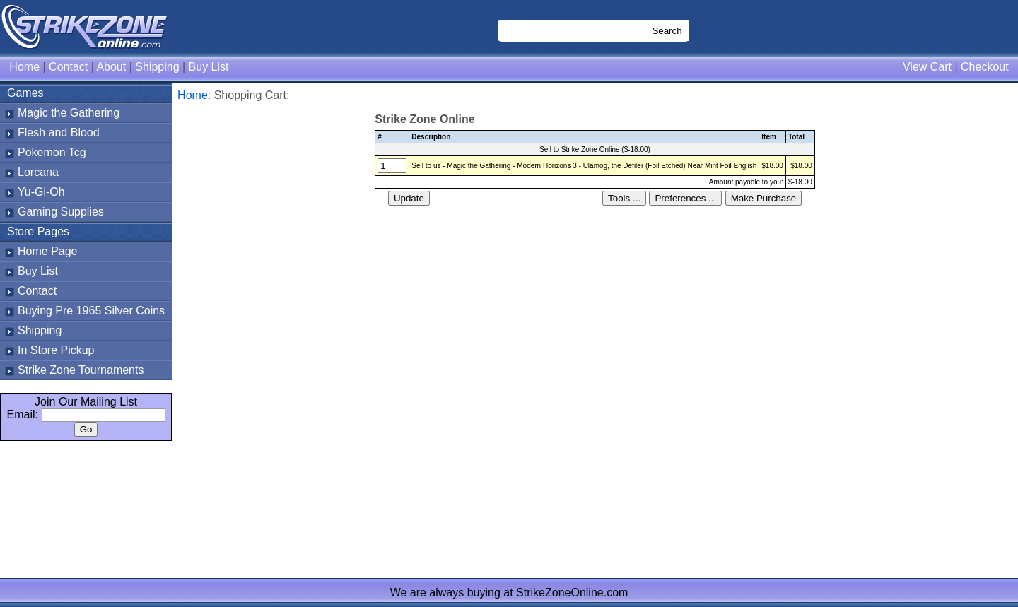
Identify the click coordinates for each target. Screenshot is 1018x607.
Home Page (48, 251)
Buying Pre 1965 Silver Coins (91, 311)
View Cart (927, 67)
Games (25, 93)
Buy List (209, 67)
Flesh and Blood (59, 132)
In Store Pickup (56, 350)
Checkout (985, 67)
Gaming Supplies (61, 212)
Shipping (157, 67)
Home (24, 67)
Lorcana (38, 172)
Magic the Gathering (68, 113)
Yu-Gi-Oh (41, 192)
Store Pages (38, 231)
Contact (68, 67)
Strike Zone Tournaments (81, 370)
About (111, 67)
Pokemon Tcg (52, 152)
